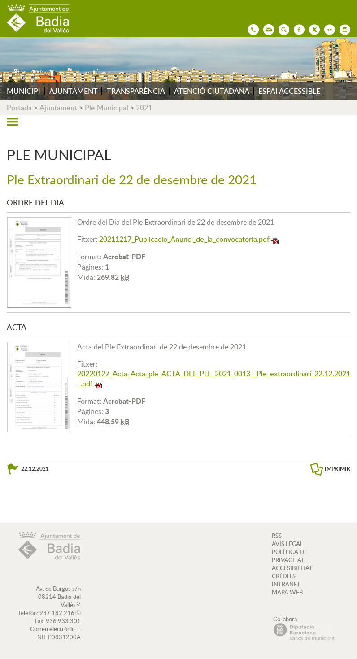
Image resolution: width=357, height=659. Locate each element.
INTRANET (286, 584)
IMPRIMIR (337, 468)
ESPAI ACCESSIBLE (289, 91)
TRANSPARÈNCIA (136, 91)
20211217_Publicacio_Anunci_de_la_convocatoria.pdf (184, 239)
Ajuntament (58, 108)
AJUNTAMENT (73, 91)
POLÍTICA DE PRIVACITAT (289, 556)
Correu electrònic (52, 629)
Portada (19, 108)
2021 (144, 108)
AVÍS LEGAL (287, 544)
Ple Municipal (106, 108)
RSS (277, 536)
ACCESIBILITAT (292, 568)
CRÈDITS (284, 576)
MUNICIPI (23, 91)
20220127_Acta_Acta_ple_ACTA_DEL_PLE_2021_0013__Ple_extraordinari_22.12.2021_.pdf (213, 378)
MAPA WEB (287, 592)
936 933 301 (63, 621)
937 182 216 (56, 613)
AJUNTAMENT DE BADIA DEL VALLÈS (38, 18)
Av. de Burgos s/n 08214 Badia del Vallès (58, 597)
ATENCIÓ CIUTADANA (211, 91)
